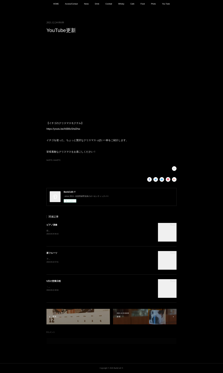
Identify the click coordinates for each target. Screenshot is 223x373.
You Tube (166, 4)
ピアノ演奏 (51, 225)
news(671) (57, 160)
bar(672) (49, 160)
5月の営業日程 (53, 281)
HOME (56, 4)
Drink (97, 4)
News (86, 4)
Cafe (132, 4)
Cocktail (108, 4)
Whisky (121, 4)
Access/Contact (71, 4)
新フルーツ (51, 253)
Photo (153, 4)
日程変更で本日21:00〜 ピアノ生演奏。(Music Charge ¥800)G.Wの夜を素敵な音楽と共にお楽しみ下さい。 (91, 231)
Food (143, 4)
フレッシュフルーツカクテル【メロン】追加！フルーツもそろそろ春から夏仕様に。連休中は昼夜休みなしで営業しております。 (100, 259)
